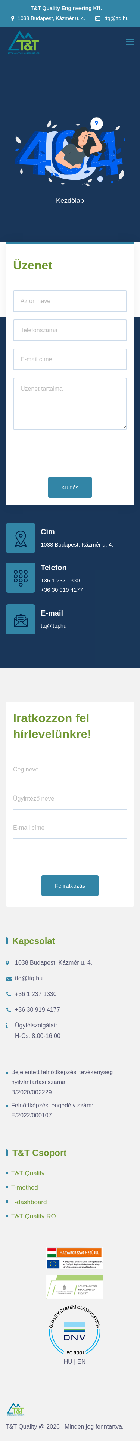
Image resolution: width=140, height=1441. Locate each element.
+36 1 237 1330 (60, 580)
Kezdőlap (70, 200)
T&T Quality (27, 1173)
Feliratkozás (70, 885)
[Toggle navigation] (130, 42)
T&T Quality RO (33, 1216)
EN (81, 1361)
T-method (24, 1187)
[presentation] (70, 455)
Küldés (70, 487)
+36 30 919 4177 (62, 590)
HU (68, 1361)
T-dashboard (29, 1202)
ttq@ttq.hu (111, 18)
